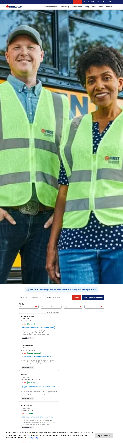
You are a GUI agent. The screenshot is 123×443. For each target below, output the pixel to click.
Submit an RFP (89, 2)
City (66, 307)
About (101, 6)
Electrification (77, 6)
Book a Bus (101, 2)
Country (22, 307)
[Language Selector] (110, 2)
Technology (65, 6)
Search (76, 297)
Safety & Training (90, 6)
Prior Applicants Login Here (93, 297)
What (22, 297)
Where (49, 297)
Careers (77, 2)
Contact (109, 6)
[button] (27, 316)
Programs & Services (51, 6)
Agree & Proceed (104, 436)
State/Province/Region (48, 307)
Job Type (89, 307)
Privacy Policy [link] (32, 438)
